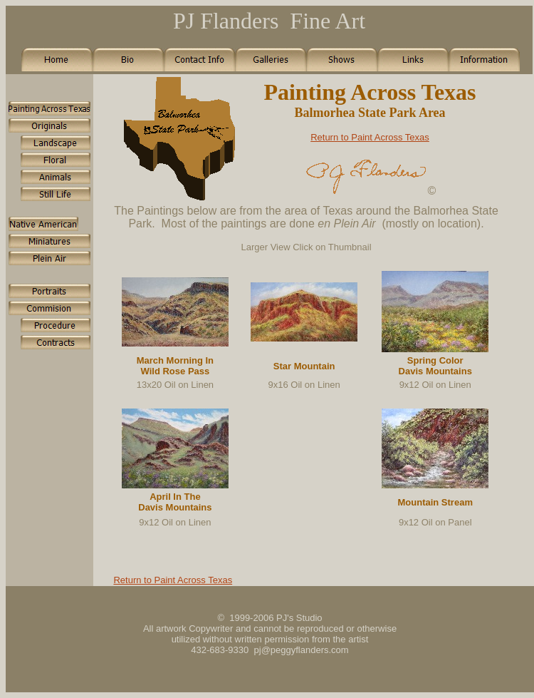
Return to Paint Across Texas (369, 137)
